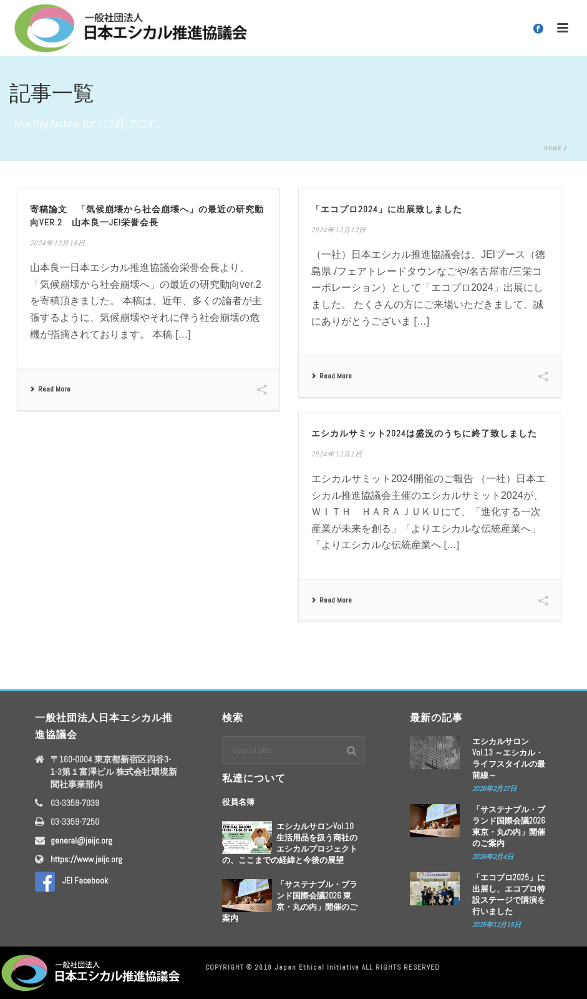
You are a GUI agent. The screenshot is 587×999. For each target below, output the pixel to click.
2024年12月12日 (338, 229)
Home (553, 148)
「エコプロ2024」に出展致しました (386, 209)
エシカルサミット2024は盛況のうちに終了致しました (424, 433)
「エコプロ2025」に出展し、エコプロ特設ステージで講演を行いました (508, 894)
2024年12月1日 (336, 454)
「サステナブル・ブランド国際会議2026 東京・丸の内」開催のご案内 (289, 901)
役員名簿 (238, 802)
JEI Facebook (71, 880)
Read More (50, 389)
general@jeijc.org (81, 840)
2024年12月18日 (57, 243)
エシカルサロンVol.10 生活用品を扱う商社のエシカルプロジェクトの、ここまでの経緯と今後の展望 (289, 843)
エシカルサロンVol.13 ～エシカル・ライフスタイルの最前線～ (508, 758)
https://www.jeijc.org (86, 859)
